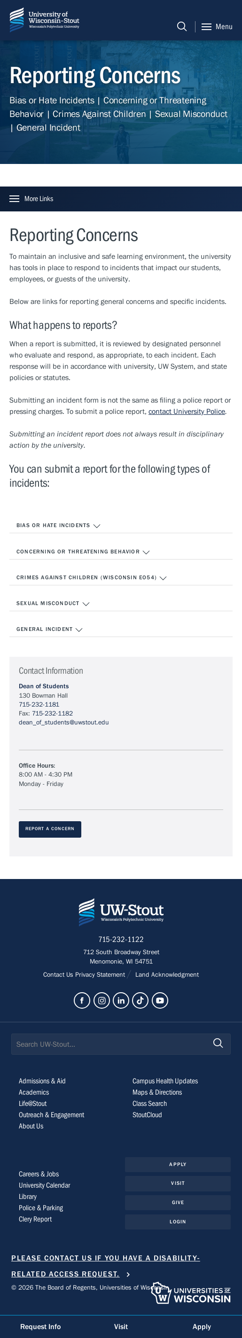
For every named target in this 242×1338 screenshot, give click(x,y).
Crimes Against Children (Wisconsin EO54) (91, 578)
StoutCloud (147, 1115)
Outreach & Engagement (51, 1115)
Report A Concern (49, 829)
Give (178, 1202)
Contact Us (59, 975)
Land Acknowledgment (166, 975)
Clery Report (35, 1219)
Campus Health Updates (165, 1081)
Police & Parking (41, 1208)
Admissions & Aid (42, 1081)
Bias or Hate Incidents (58, 526)
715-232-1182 (52, 713)
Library (28, 1196)
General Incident (49, 630)
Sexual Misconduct (53, 604)
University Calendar (44, 1185)
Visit (178, 1183)
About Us (31, 1126)
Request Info (40, 1326)
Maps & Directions (157, 1092)
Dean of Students (44, 686)
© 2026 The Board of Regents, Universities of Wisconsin (90, 1287)
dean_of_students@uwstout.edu (64, 722)
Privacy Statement (101, 975)
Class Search (150, 1103)
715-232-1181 (39, 704)
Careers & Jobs (39, 1174)
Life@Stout (33, 1103)
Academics (34, 1092)
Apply (178, 1164)
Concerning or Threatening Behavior (83, 552)
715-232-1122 (121, 939)
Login (178, 1222)
